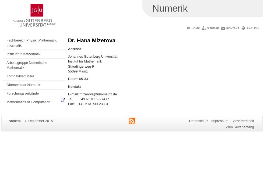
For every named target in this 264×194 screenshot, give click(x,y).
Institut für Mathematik (23, 54)
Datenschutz (198, 121)
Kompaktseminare (20, 76)
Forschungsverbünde (22, 93)
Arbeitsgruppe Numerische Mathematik (26, 65)
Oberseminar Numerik (23, 85)
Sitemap (213, 28)
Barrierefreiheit (242, 121)
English (253, 28)
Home (196, 28)
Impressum (219, 121)
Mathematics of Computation (28, 102)
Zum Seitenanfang (240, 127)
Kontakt (232, 28)
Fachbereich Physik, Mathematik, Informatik (31, 42)
